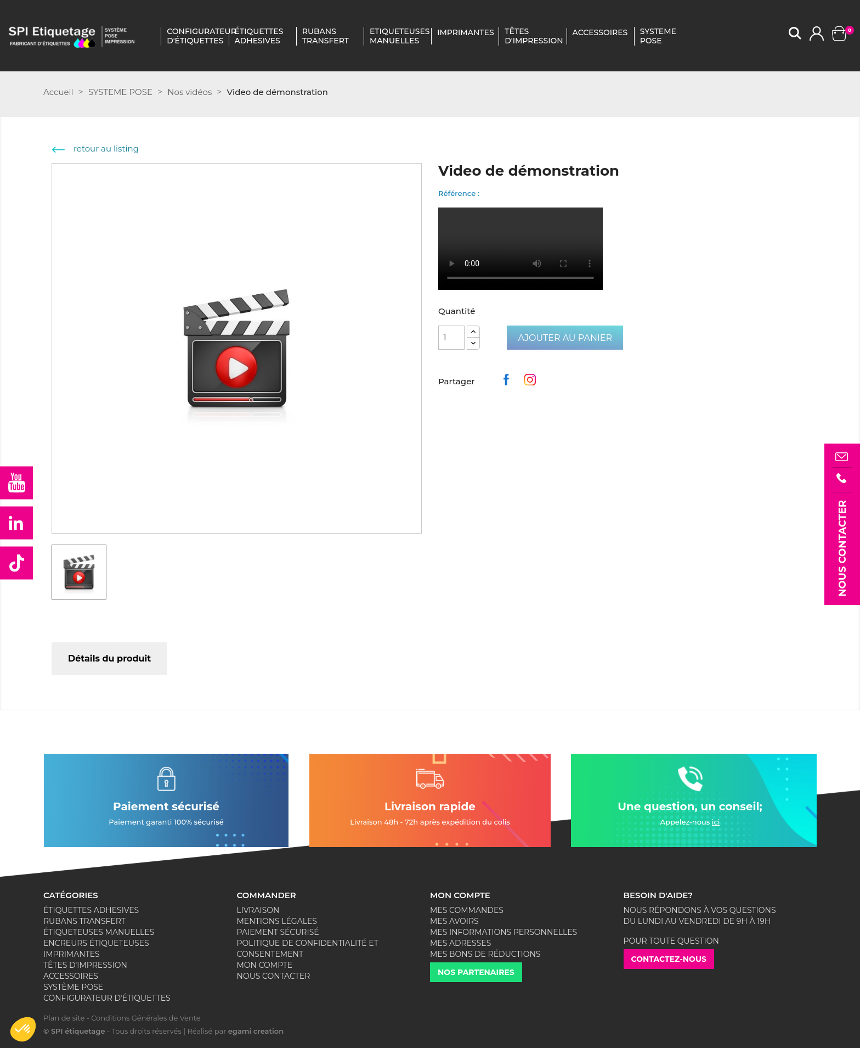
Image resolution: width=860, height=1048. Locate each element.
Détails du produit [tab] (109, 658)
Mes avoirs (454, 921)
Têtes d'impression (85, 965)
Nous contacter (273, 976)
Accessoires (70, 976)
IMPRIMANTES (465, 32)
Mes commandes (466, 910)
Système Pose (73, 987)
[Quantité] (451, 338)
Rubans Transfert (325, 36)
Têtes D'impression (533, 36)
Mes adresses (460, 943)
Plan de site (63, 1017)
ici (716, 821)
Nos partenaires (476, 972)
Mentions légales (277, 921)
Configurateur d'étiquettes (195, 36)
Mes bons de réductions (485, 954)
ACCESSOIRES (600, 32)
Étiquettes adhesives (91, 910)
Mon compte (265, 965)
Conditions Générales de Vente (145, 1017)
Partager (508, 383)
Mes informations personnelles (503, 932)
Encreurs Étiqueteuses (96, 943)
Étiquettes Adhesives (259, 36)
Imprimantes (71, 954)
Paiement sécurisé (278, 932)
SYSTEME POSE (658, 36)
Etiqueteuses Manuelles (398, 36)
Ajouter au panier (565, 338)
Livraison (258, 910)
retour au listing (95, 148)
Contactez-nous (668, 959)
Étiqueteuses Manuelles (98, 932)
